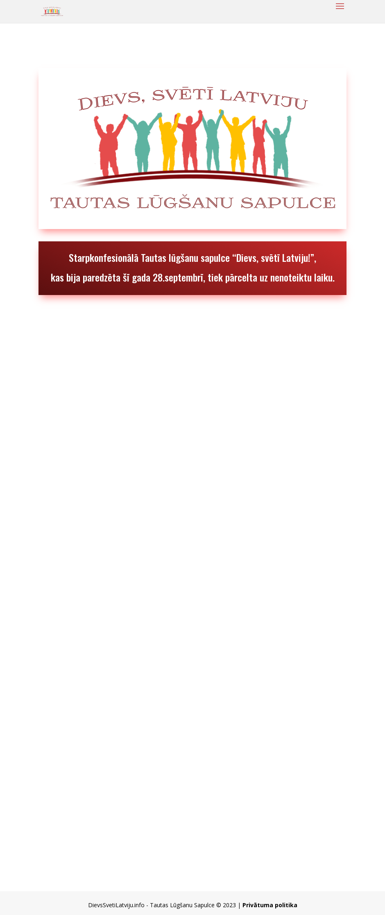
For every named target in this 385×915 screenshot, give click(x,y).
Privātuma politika (269, 905)
